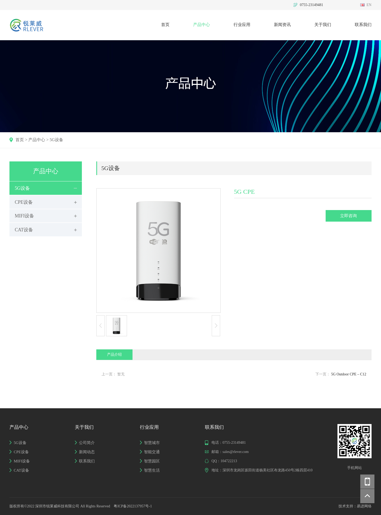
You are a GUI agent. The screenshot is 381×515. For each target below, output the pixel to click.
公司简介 (87, 443)
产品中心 (201, 24)
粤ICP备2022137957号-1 (133, 506)
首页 (165, 24)
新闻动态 (87, 452)
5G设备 (56, 139)
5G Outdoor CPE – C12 (348, 374)
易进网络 (364, 506)
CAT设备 (24, 229)
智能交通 (152, 452)
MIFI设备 (24, 215)
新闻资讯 (282, 24)
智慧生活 (152, 470)
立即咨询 (348, 215)
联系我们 (363, 24)
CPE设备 (24, 202)
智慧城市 (152, 443)
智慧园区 (152, 461)
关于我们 (322, 24)
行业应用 (242, 24)
